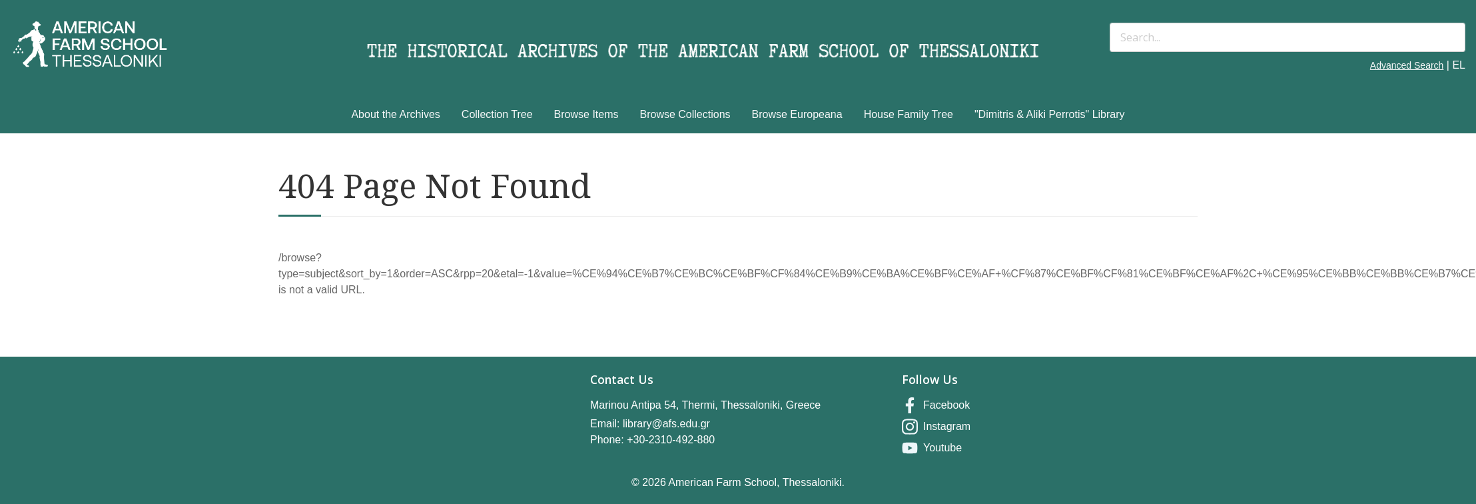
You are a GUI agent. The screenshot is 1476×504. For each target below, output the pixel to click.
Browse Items (586, 114)
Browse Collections (685, 114)
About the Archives (395, 114)
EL (1458, 65)
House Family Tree (908, 114)
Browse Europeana (797, 114)
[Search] (1287, 37)
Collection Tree (497, 114)
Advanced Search (1407, 65)
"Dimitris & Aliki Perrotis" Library (1049, 114)
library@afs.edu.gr (666, 423)
